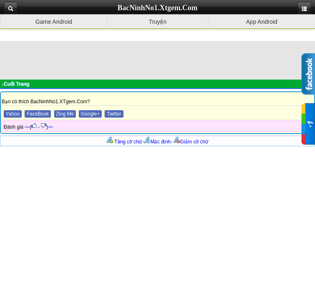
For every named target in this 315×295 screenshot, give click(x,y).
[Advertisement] (157, 59)
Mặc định (157, 142)
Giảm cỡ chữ (190, 142)
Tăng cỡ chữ (124, 142)
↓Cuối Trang (15, 84)
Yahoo (13, 114)
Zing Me (65, 114)
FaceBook (38, 114)
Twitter (114, 114)
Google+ (90, 114)
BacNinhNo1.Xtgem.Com (158, 8)
